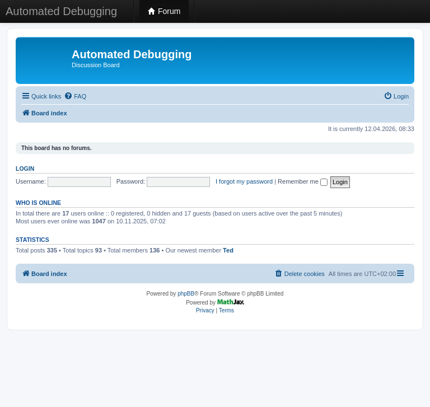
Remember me (303, 181)
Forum (164, 11)
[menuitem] (75, 96)
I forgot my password (244, 181)
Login (25, 168)
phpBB (185, 294)
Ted (228, 250)
